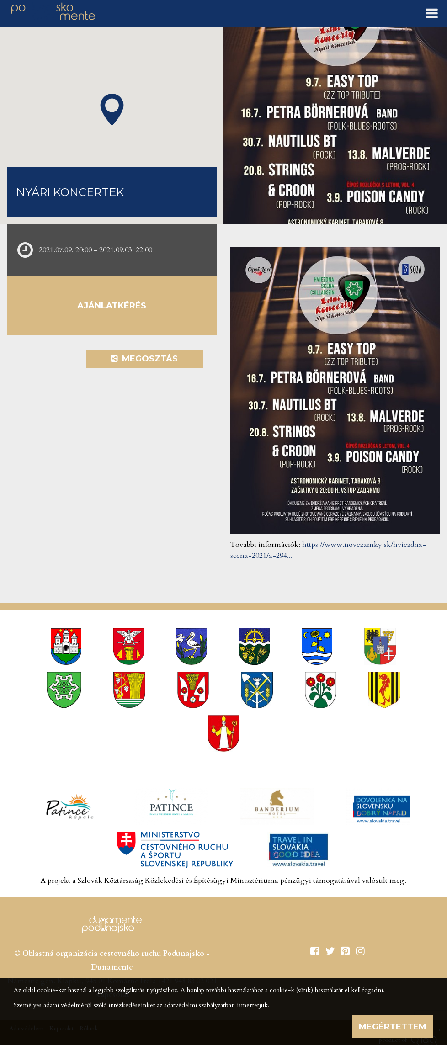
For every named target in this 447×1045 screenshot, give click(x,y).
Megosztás (144, 359)
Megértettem (392, 1027)
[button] (112, 110)
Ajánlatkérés (111, 306)
